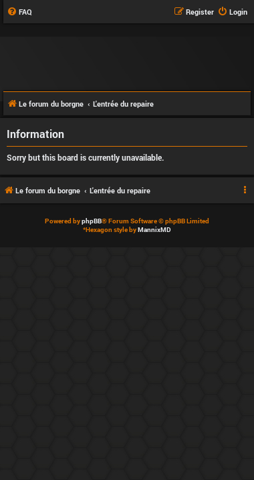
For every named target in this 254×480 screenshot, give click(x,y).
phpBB (92, 221)
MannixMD (154, 229)
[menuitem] (19, 12)
